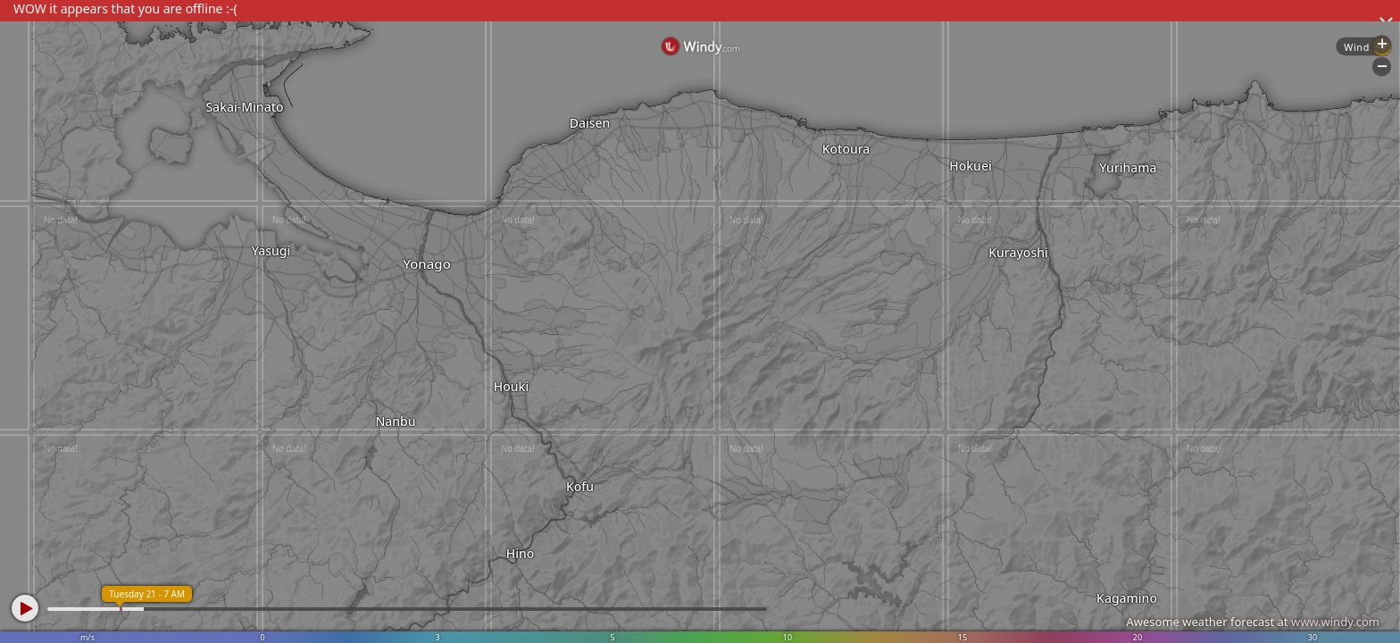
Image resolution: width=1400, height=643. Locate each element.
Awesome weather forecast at (1252, 622)
